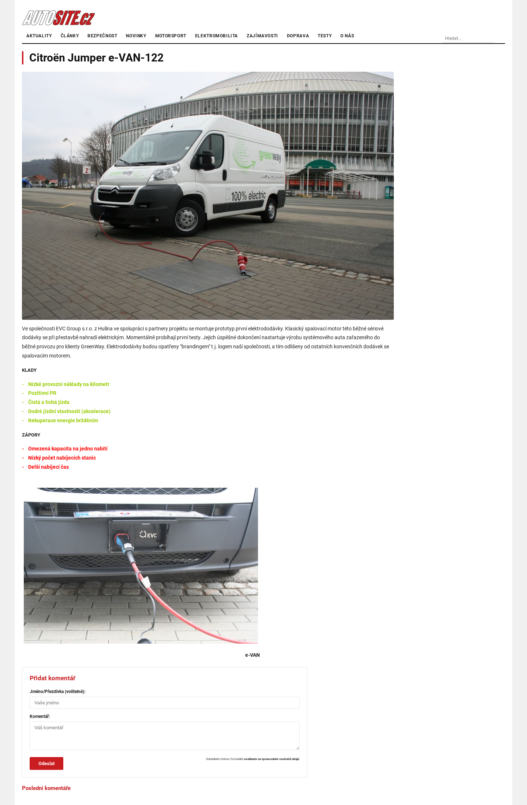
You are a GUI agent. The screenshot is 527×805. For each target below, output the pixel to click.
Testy (325, 35)
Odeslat (46, 763)
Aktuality (39, 35)
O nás (347, 35)
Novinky (136, 35)
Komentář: (40, 716)
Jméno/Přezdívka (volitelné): (57, 691)
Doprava (298, 35)
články (70, 35)
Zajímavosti (262, 35)
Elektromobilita (216, 35)
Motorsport (170, 35)
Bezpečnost (102, 35)
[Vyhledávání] (481, 38)
